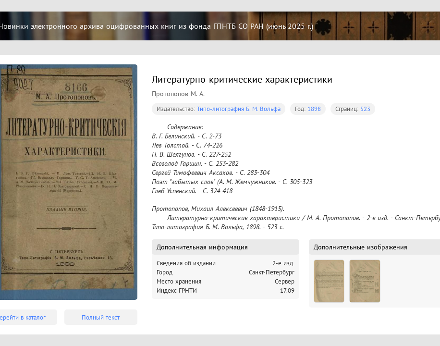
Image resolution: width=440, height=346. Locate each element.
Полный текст (101, 317)
